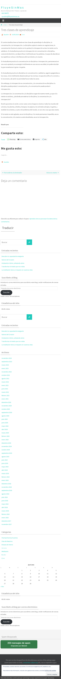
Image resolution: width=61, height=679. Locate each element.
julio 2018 (5, 497)
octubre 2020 (6, 409)
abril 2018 (5, 507)
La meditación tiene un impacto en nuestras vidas (17, 270)
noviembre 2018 (7, 487)
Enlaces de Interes (7, 545)
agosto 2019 (5, 457)
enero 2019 (5, 480)
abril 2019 (5, 470)
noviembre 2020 (7, 406)
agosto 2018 (5, 494)
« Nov (2, 586)
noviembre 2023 (7, 358)
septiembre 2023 (7, 362)
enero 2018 (5, 518)
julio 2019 (5, 460)
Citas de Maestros (7, 541)
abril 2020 (5, 429)
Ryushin (6, 35)
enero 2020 (5, 440)
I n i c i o (4, 548)
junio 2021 (5, 389)
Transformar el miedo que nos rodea (13, 266)
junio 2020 (5, 423)
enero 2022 (5, 385)
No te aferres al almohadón (12, 173)
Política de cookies (50, 670)
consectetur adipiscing (30, 663)
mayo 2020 (5, 426)
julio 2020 (5, 419)
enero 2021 (5, 399)
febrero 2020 (5, 436)
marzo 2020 (5, 433)
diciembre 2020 (6, 402)
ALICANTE (5, 13)
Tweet (3, 139)
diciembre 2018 (6, 484)
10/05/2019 (15, 35)
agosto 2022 (5, 378)
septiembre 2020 (7, 412)
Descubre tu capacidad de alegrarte (13, 256)
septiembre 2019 (7, 453)
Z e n (5, 25)
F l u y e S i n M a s (12, 7)
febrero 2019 (5, 477)
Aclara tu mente (52, 173)
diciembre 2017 (6, 521)
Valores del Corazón (8, 260)
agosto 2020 (5, 416)
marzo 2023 (5, 365)
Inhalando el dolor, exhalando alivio (13, 263)
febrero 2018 (5, 514)
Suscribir (6, 292)
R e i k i (4, 555)
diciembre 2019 (6, 443)
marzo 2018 (5, 511)
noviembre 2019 (7, 446)
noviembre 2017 (7, 524)
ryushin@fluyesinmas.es (10, 16)
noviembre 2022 (7, 372)
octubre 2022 (6, 375)
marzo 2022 (5, 382)
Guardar (6, 162)
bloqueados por (19, 644)
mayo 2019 (5, 467)
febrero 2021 (5, 395)
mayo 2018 (5, 504)
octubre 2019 (6, 450)
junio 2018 (5, 501)
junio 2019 (5, 463)
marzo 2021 (5, 392)
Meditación (5, 551)
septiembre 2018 (7, 490)
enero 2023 (5, 368)
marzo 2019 (5, 474)
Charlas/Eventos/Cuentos (10, 538)
